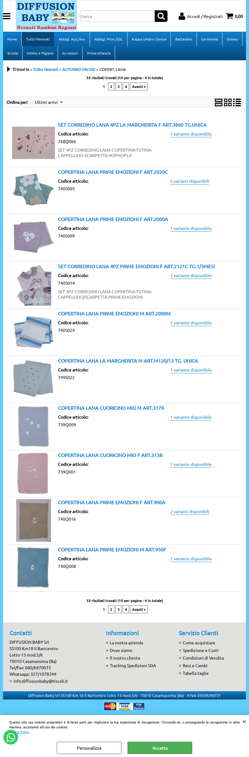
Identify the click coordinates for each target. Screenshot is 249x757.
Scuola (12, 53)
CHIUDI (244, 721)
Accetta (160, 748)
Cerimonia (209, 39)
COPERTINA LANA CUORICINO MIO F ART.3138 (110, 455)
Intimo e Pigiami (40, 53)
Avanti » (139, 86)
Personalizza (89, 748)
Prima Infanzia (98, 53)
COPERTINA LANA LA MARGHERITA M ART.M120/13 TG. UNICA (128, 360)
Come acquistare (199, 642)
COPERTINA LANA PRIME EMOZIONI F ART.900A (111, 502)
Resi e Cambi (195, 665)
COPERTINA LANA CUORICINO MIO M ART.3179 (111, 408)
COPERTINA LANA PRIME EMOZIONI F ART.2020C (113, 172)
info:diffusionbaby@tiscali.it (40, 681)
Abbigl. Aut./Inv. (72, 39)
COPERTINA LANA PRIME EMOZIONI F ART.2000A (113, 219)
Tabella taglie (196, 673)
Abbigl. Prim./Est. (108, 39)
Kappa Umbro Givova (149, 39)
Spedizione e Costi (200, 650)
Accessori (70, 53)
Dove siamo (121, 650)
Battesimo (183, 39)
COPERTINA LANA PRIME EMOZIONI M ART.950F (112, 549)
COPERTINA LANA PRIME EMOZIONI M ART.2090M (114, 313)
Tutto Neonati (38, 39)
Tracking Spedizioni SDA (133, 665)
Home (12, 39)
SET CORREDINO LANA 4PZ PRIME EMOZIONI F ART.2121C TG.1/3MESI (136, 266)
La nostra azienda (126, 642)
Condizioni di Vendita (203, 657)
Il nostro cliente (125, 657)
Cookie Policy (19, 731)
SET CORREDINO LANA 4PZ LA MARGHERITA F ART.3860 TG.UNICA (132, 124)
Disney (232, 39)
